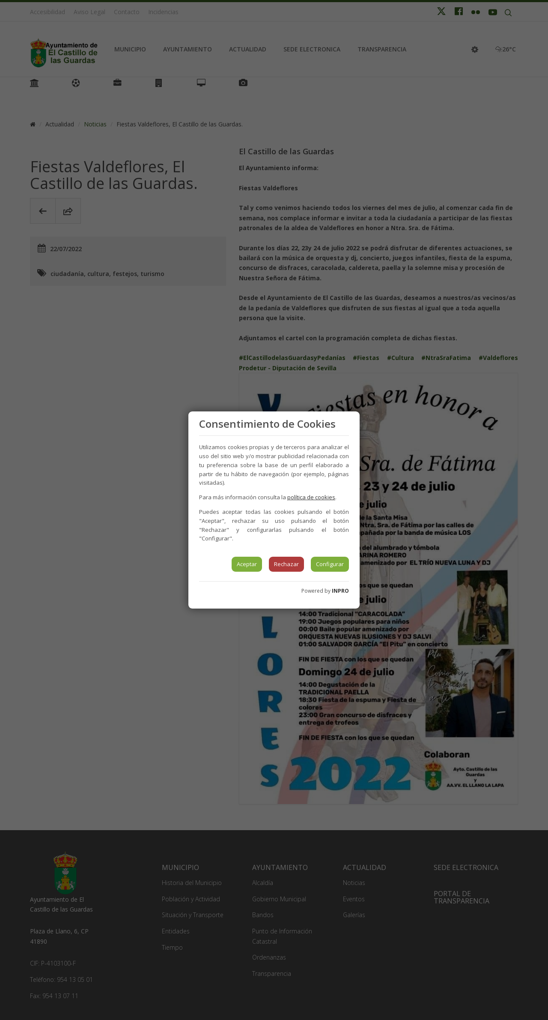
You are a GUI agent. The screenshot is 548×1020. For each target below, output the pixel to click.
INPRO (340, 590)
